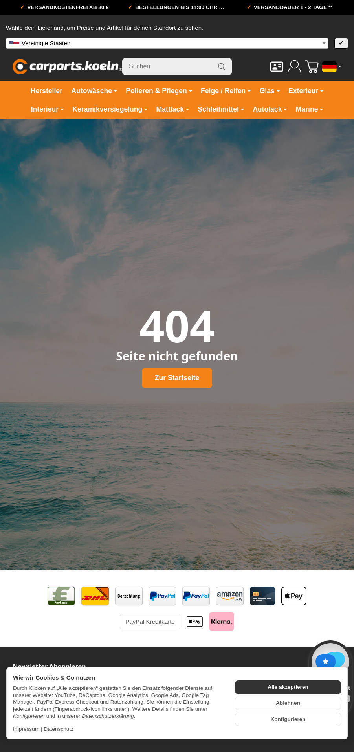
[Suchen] (177, 66)
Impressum (26, 729)
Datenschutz (58, 729)
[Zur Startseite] (67, 66)
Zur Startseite (177, 378)
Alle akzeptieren (288, 687)
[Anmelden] (294, 66)
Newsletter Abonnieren (49, 666)
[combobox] (167, 43)
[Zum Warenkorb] (311, 66)
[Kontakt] (277, 66)
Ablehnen (288, 703)
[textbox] (167, 43)
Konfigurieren (287, 719)
